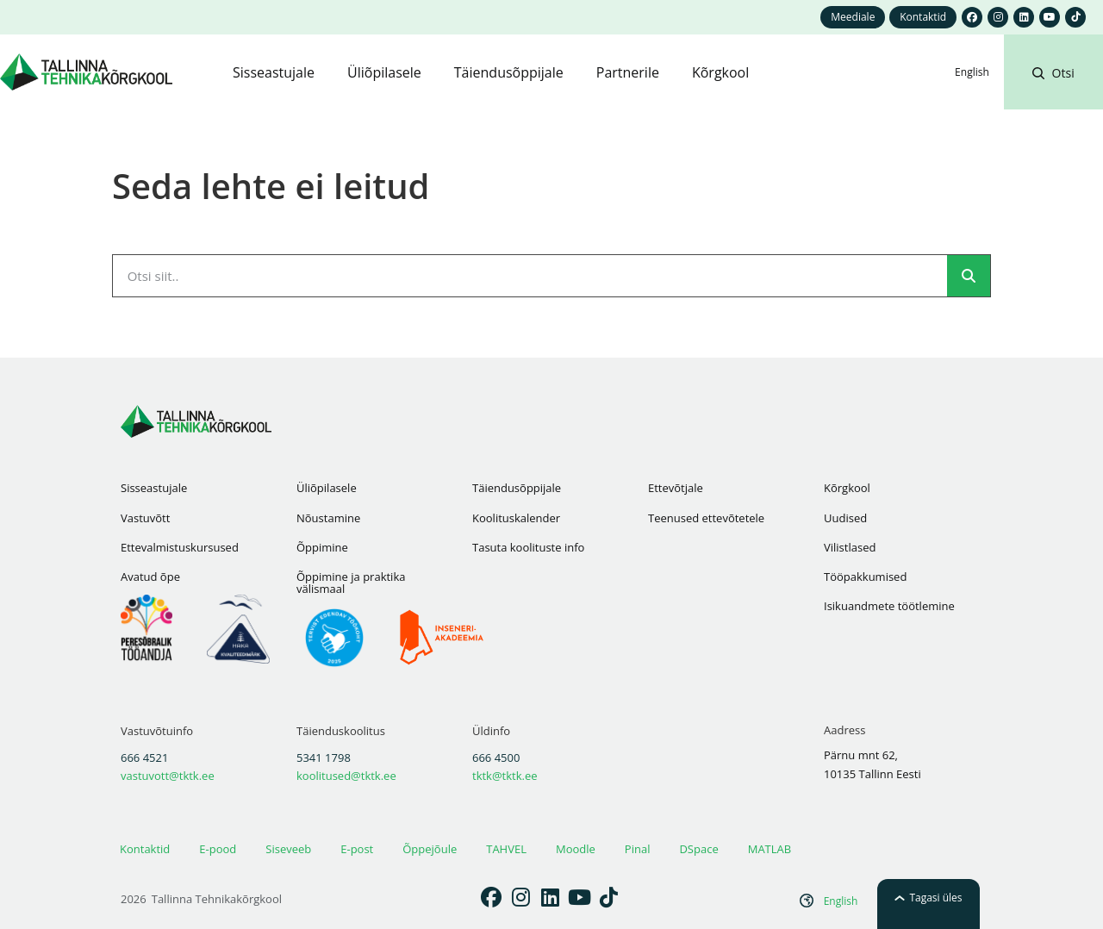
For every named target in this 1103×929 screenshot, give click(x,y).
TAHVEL (506, 849)
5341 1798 (323, 757)
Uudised (845, 518)
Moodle (575, 849)
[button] (1053, 93)
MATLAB (769, 849)
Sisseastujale (154, 488)
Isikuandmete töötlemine (889, 606)
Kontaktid (145, 849)
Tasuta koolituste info (528, 547)
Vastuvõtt (145, 518)
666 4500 (496, 757)
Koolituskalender (516, 518)
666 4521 (144, 757)
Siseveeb (288, 849)
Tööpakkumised (865, 576)
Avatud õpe (150, 576)
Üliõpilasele (326, 488)
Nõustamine (328, 518)
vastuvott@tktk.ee (168, 775)
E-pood (217, 849)
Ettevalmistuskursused (180, 547)
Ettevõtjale (675, 488)
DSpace (698, 849)
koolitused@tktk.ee (346, 775)
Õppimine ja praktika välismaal (350, 582)
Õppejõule (429, 849)
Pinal (638, 849)
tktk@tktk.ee (505, 775)
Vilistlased (850, 547)
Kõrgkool (847, 488)
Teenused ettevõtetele (706, 518)
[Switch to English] (972, 72)
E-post (356, 849)
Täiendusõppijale (516, 488)
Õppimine (322, 547)
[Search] (968, 275)
